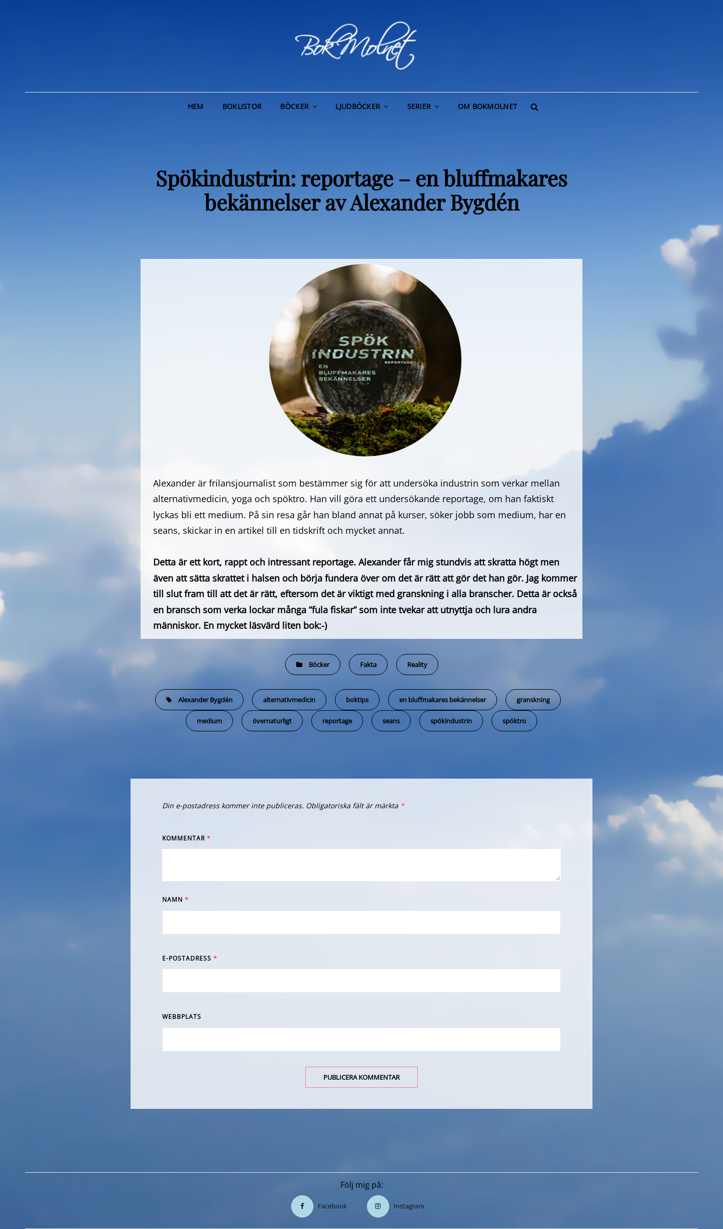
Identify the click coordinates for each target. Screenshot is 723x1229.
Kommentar (186, 838)
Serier (419, 106)
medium (209, 720)
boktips (357, 699)
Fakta (368, 664)
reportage (337, 720)
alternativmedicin (289, 699)
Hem (196, 106)
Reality (417, 664)
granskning (533, 699)
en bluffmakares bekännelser (442, 699)
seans (391, 720)
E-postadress (189, 958)
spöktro (514, 720)
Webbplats (181, 1016)
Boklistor (242, 106)
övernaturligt (272, 720)
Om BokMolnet (487, 106)
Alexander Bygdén (205, 699)
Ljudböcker (357, 106)
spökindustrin (451, 720)
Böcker (294, 106)
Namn (175, 899)
